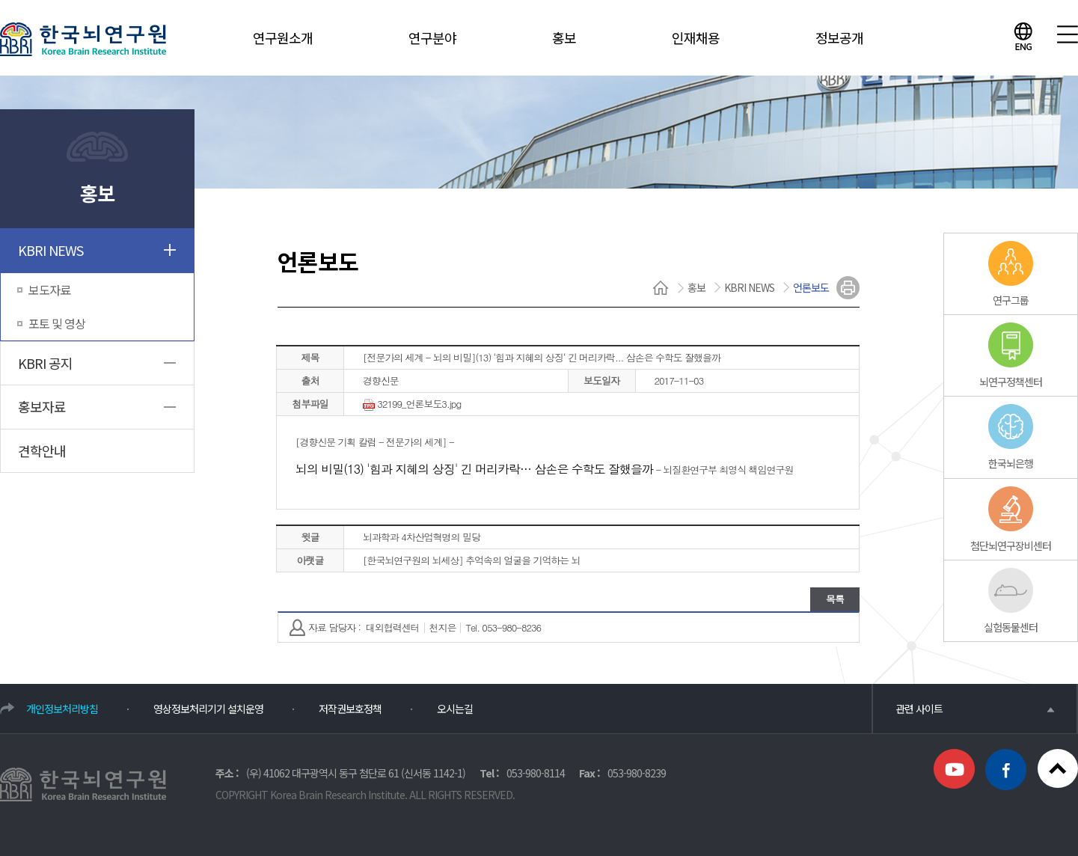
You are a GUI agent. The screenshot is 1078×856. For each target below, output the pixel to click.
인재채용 (696, 37)
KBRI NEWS (50, 250)
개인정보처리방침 (62, 708)
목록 (835, 599)
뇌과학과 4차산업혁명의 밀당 (421, 537)
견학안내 (42, 450)
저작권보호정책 (350, 708)
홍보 (564, 37)
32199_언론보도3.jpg (412, 405)
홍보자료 (42, 406)
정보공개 (839, 37)
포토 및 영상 (56, 323)
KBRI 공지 (45, 363)
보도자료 (49, 290)
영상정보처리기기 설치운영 (208, 708)
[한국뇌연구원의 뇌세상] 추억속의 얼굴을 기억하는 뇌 (472, 560)
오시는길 (455, 708)
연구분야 (432, 37)
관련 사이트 (974, 708)
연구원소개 (283, 37)
